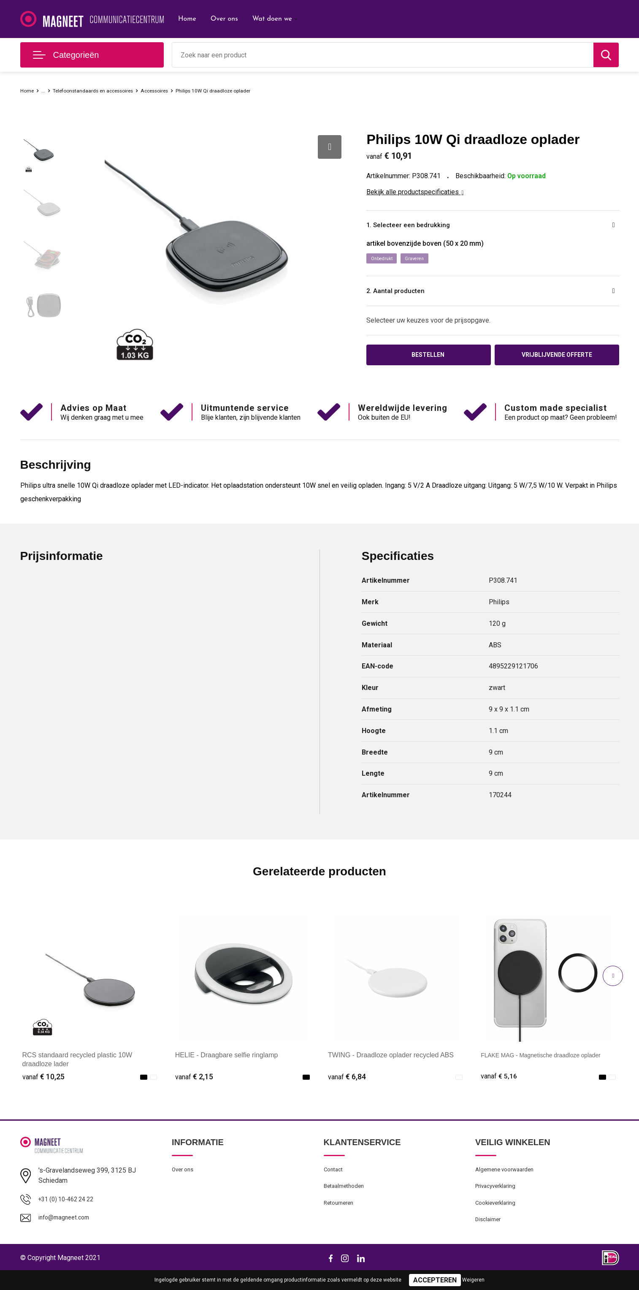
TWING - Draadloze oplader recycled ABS (391, 1066)
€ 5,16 (500, 1088)
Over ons (224, 19)
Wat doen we (272, 19)
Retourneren (341, 1219)
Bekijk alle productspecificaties (414, 192)
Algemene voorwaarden (508, 1183)
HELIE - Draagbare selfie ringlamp (226, 1066)
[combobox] (382, 55)
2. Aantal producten (407, 294)
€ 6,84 (347, 1088)
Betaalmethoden (346, 1201)
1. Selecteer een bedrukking (423, 226)
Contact (335, 1183)
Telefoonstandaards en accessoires (107, 90)
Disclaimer (489, 1237)
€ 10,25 (43, 1088)
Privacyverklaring (498, 1201)
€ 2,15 (194, 1088)
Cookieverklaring (498, 1219)
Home (187, 19)
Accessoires (182, 90)
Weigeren (473, 1280)
